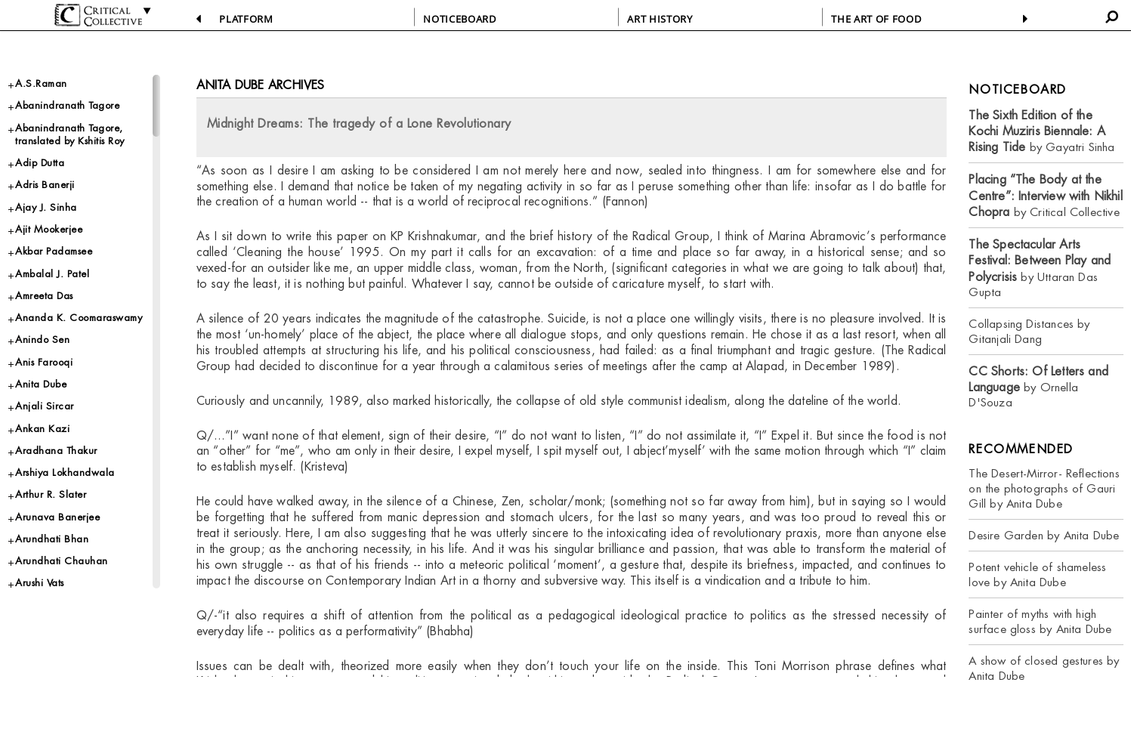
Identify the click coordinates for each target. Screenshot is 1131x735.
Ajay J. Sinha (46, 207)
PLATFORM (246, 19)
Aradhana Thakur (56, 450)
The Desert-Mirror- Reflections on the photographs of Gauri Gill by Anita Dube (1044, 488)
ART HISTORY (659, 19)
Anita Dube (40, 384)
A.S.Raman (41, 83)
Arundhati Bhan (51, 539)
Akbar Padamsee (53, 251)
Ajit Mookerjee (48, 229)
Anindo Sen (42, 339)
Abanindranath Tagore (67, 105)
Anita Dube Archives (260, 85)
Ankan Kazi (42, 428)
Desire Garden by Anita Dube (1044, 535)
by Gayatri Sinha (1041, 131)
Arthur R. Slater (50, 494)
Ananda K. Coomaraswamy (78, 317)
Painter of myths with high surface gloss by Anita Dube (1040, 621)
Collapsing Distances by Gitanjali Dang (1029, 331)
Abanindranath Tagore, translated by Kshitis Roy (70, 134)
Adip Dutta (39, 162)
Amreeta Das (44, 295)
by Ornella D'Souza (1038, 387)
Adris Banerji (45, 184)
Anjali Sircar (44, 406)
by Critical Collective (1045, 195)
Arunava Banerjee (57, 517)
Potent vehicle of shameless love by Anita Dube (1037, 574)
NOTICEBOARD (459, 19)
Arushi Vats (39, 582)
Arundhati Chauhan (61, 560)
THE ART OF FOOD (876, 19)
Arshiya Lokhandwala (65, 472)
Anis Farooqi (44, 362)
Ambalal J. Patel (52, 273)
